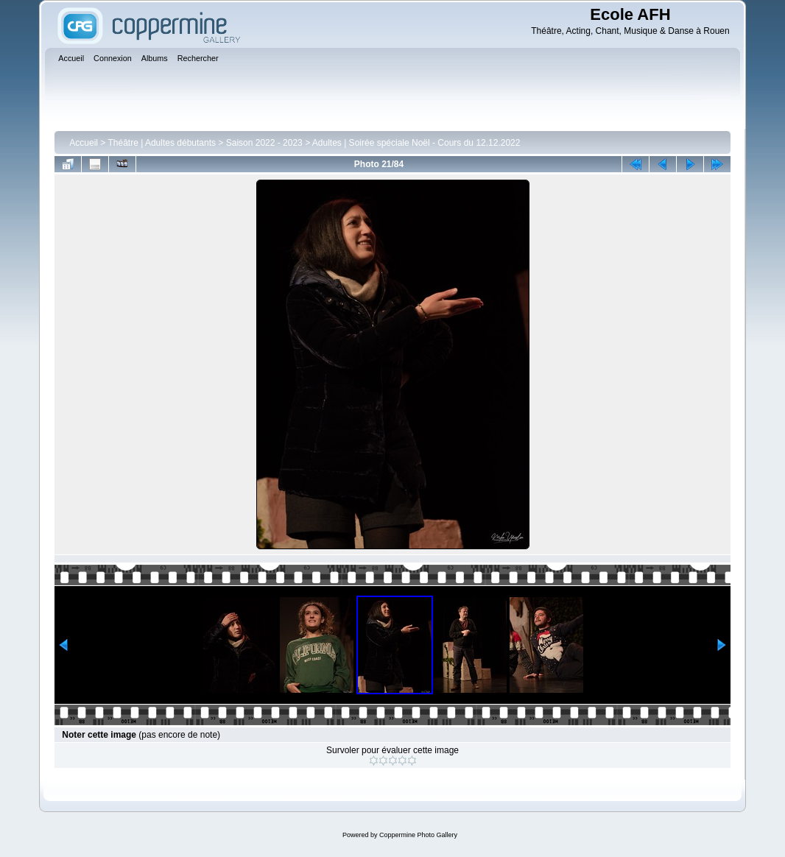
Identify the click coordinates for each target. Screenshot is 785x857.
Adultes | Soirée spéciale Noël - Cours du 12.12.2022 (416, 143)
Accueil (83, 143)
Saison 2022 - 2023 (264, 143)
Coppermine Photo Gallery (418, 835)
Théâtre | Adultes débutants (162, 143)
